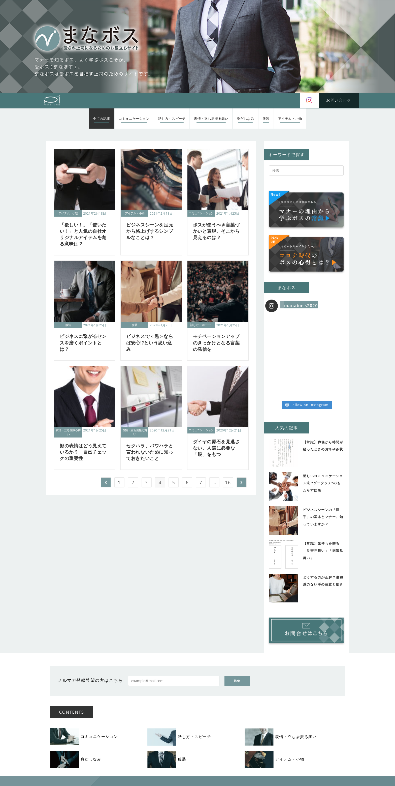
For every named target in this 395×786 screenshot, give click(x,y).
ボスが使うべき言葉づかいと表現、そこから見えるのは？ (216, 231)
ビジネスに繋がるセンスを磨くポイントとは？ (83, 342)
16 (228, 482)
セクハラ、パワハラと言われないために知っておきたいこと (149, 452)
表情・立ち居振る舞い (68, 432)
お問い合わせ (338, 100)
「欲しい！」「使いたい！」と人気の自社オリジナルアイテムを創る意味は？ (83, 234)
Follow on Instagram (306, 404)
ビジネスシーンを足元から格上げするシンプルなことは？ (149, 231)
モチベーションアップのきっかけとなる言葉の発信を (216, 342)
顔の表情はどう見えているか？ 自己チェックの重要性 (83, 452)
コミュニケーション (201, 213)
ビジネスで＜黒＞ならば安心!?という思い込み (149, 342)
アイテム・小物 (68, 213)
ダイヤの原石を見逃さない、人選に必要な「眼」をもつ (216, 448)
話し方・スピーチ (201, 325)
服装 (68, 325)
